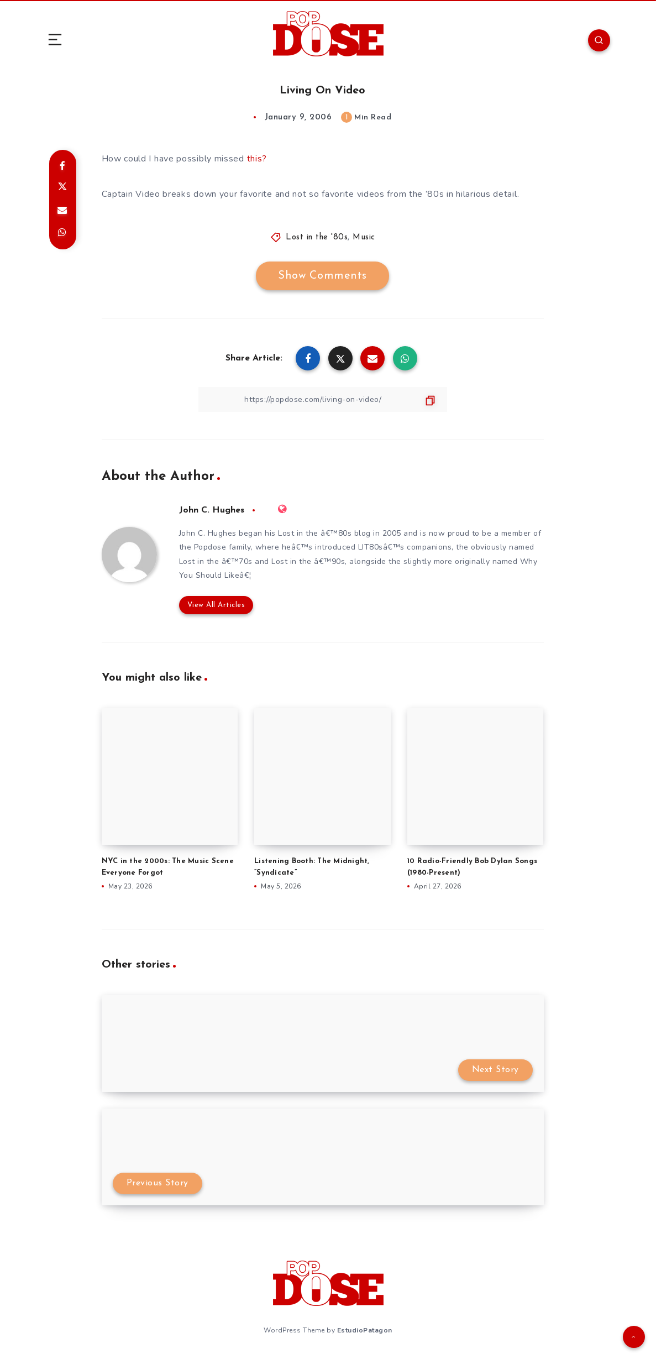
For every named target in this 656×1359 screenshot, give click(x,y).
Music (364, 237)
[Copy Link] (322, 399)
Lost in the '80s (317, 237)
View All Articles (216, 605)
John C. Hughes (211, 510)
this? (257, 159)
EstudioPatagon (364, 1330)
